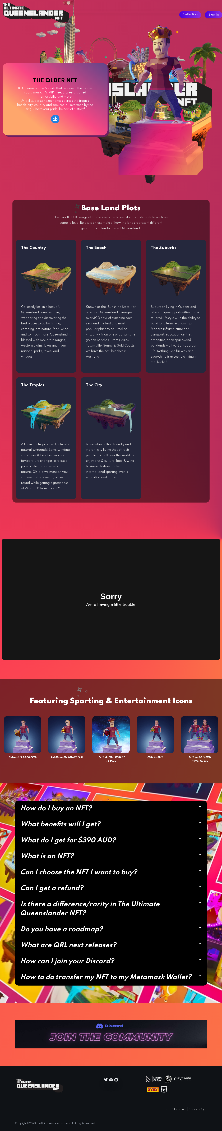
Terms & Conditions (175, 1109)
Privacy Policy (196, 1109)
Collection (190, 14)
